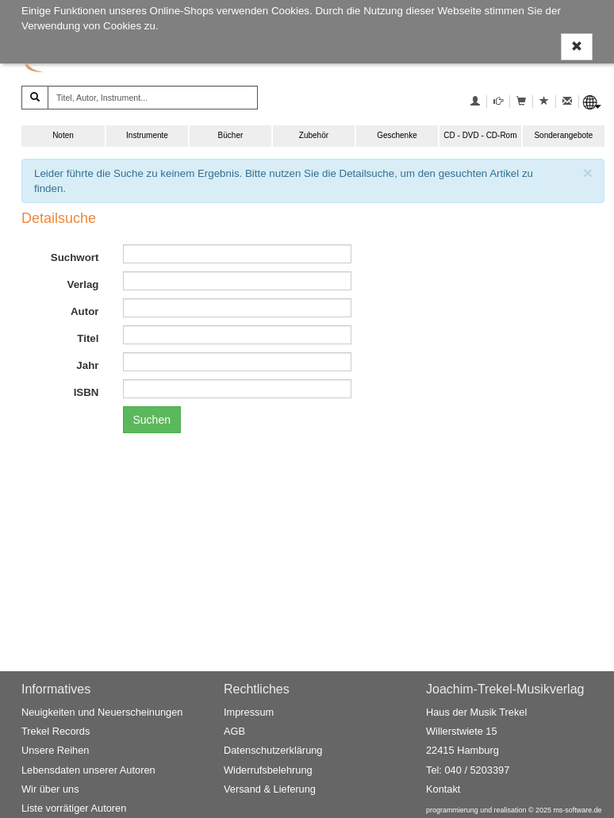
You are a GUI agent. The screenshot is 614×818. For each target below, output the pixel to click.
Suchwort (75, 257)
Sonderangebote (563, 135)
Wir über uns (50, 789)
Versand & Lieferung (270, 789)
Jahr (87, 365)
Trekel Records (55, 731)
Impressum (249, 712)
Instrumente (147, 135)
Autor (85, 311)
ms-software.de (577, 810)
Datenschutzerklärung (273, 750)
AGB (234, 731)
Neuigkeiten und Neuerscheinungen (101, 712)
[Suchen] (34, 97)
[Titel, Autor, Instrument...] (153, 97)
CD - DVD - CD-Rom (479, 135)
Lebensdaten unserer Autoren (88, 770)
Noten (63, 135)
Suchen (152, 419)
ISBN (86, 392)
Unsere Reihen (55, 750)
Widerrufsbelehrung (268, 770)
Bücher (231, 135)
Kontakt (443, 789)
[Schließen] (588, 172)
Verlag (82, 284)
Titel (87, 338)
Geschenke (397, 135)
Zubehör (313, 135)
